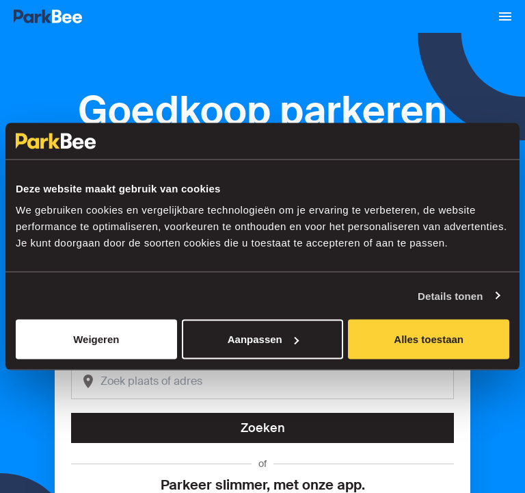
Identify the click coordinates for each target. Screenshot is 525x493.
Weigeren (96, 339)
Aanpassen (263, 339)
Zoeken (263, 428)
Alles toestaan (428, 339)
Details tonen (450, 295)
